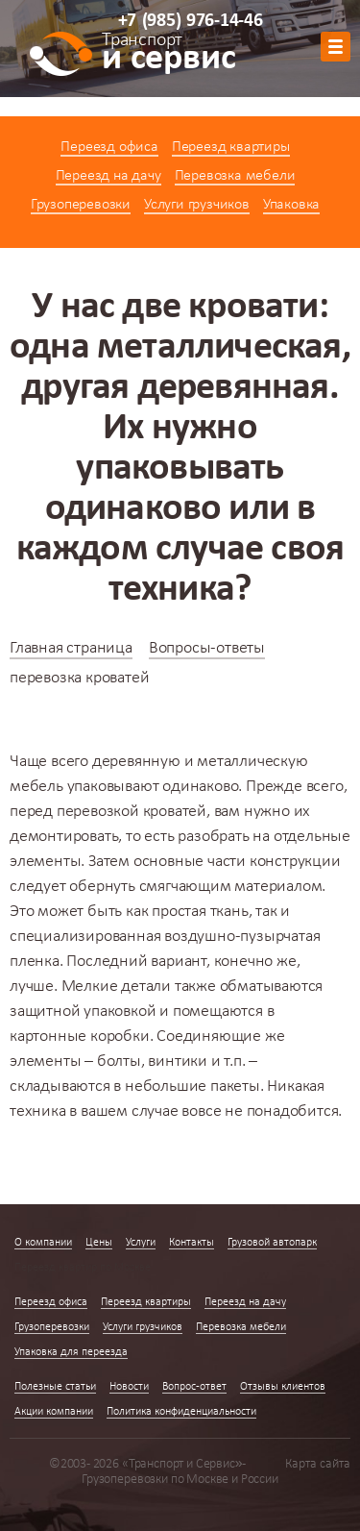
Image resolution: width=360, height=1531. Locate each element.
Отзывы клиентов (282, 1387)
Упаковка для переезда (71, 1352)
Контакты (191, 1242)
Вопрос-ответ (194, 1387)
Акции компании (53, 1412)
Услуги (141, 1242)
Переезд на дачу (108, 176)
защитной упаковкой (83, 1011)
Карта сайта (317, 1464)
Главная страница (71, 648)
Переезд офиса (108, 147)
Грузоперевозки (81, 204)
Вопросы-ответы (207, 648)
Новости (129, 1387)
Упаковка (291, 204)
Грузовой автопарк (272, 1242)
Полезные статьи (55, 1387)
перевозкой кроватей (131, 812)
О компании (43, 1242)
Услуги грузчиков (197, 204)
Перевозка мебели (235, 176)
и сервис (168, 55)
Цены (98, 1242)
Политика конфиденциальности (181, 1412)
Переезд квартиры (231, 147)
